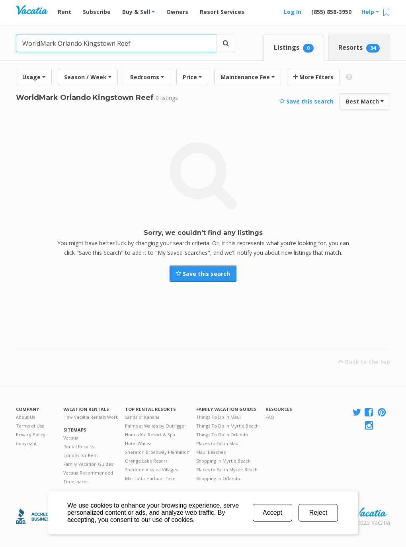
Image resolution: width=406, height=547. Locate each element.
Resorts (359, 48)
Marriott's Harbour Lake (150, 478)
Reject (318, 512)
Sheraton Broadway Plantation (157, 452)
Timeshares (75, 481)
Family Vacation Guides (88, 464)
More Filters (313, 77)
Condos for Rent (80, 455)
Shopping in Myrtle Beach (223, 461)
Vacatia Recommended (88, 473)
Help (370, 12)
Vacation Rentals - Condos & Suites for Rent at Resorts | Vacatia (32, 10)
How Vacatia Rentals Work (90, 417)
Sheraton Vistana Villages (151, 470)
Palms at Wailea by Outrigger (155, 426)
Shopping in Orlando (218, 478)
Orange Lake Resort (146, 461)
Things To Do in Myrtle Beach (227, 426)
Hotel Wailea (138, 443)
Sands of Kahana (142, 417)
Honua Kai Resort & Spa (150, 435)
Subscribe (97, 12)
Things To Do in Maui (218, 417)
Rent (64, 12)
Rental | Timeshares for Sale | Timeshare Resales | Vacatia (370, 512)
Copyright (26, 443)
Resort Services (222, 12)
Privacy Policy (30, 435)
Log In (292, 12)
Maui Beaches (211, 452)
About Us (25, 417)
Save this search (306, 101)
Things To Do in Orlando (222, 435)
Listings (294, 48)
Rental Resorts (78, 446)
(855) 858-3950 (331, 12)
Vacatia (70, 438)
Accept (272, 512)
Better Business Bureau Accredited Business (37, 516)
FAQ (269, 417)
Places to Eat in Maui (218, 443)
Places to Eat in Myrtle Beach (227, 470)
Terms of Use (30, 426)
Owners (177, 12)
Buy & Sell (138, 12)
